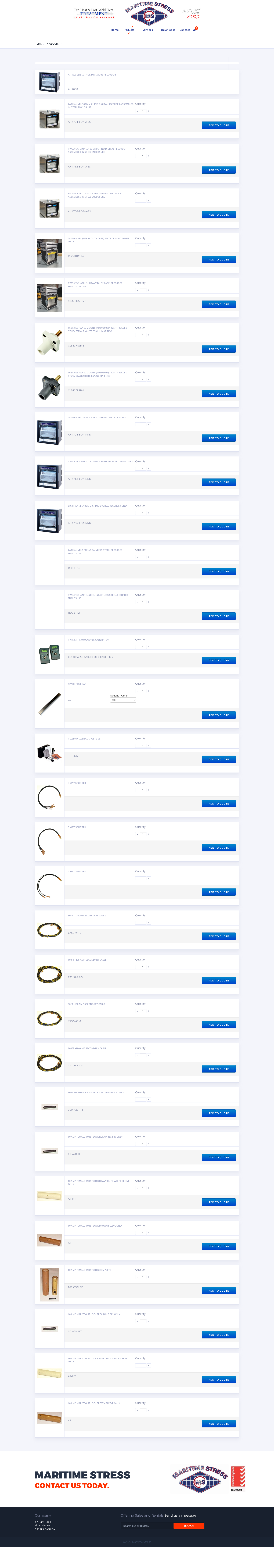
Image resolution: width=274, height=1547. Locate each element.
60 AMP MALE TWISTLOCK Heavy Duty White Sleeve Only (97, 1360)
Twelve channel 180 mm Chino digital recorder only (100, 461)
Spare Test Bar (77, 683)
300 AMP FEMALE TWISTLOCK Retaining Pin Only (96, 1092)
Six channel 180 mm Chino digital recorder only (98, 505)
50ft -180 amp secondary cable (86, 1004)
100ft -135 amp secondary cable (87, 959)
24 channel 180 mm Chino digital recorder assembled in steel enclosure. (101, 105)
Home (115, 29)
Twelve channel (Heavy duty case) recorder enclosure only (95, 284)
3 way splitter (77, 827)
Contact (185, 29)
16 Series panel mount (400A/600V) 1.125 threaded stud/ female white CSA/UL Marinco (97, 329)
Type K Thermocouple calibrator (88, 639)
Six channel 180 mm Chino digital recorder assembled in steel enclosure (94, 195)
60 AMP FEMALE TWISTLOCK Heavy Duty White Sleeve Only (98, 1182)
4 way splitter (77, 782)
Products (128, 29)
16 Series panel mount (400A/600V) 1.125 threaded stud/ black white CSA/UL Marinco (97, 374)
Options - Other (119, 695)
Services (147, 29)
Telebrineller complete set (85, 738)
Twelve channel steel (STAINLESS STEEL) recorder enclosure (98, 596)
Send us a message (180, 1515)
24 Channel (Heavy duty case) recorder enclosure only (98, 240)
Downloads (168, 29)
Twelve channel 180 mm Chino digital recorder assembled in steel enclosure (97, 150)
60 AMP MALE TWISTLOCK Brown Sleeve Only (94, 1403)
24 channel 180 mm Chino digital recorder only (97, 417)
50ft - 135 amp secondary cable (87, 915)
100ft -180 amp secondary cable (87, 1048)
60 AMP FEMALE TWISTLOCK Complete (89, 1269)
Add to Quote (219, 125)
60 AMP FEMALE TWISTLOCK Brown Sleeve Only (95, 1225)
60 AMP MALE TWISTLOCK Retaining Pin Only (94, 1314)
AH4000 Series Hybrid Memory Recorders (92, 74)
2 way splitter (77, 871)
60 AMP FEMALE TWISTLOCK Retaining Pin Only (95, 1136)
